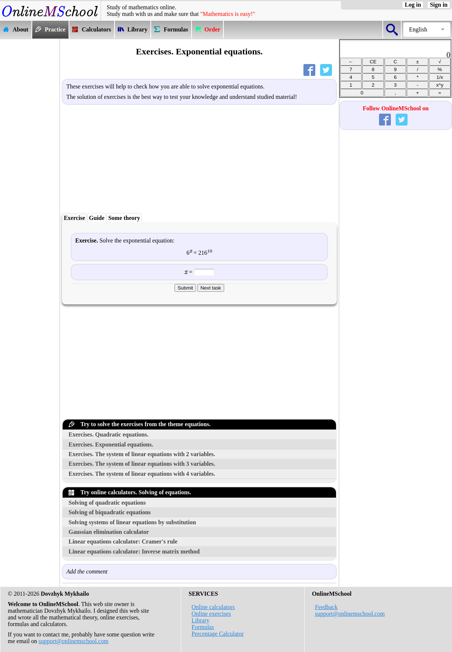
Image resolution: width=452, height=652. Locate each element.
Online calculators (213, 607)
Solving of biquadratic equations (110, 512)
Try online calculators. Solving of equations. (130, 492)
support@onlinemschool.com (74, 641)
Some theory (124, 218)
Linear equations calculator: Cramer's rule (123, 541)
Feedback (326, 607)
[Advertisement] (29, 151)
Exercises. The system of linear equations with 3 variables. (142, 464)
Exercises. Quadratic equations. (109, 434)
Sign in (439, 4)
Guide (96, 218)
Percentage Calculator (218, 634)
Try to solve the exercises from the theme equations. (139, 424)
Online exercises (211, 614)
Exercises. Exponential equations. (111, 444)
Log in (413, 4)
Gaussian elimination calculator (109, 532)
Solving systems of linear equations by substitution (132, 522)
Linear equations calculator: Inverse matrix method (134, 551)
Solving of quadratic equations (107, 502)
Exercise (74, 218)
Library (200, 620)
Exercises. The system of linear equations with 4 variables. (142, 474)
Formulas (203, 627)
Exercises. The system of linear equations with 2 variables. (142, 454)
